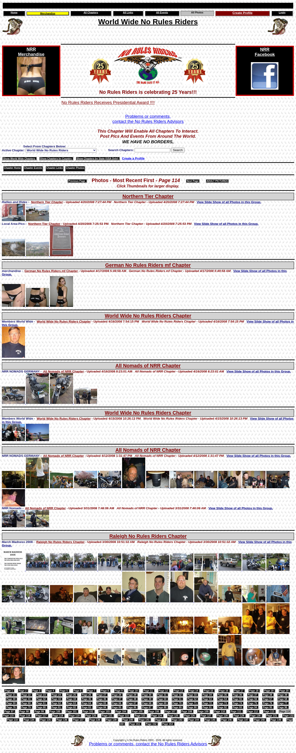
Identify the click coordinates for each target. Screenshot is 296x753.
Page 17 (239, 690)
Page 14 (194, 690)
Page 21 (11, 694)
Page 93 (238, 707)
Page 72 (207, 703)
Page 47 (117, 699)
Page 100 (55, 711)
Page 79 (26, 707)
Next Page (193, 181)
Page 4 (50, 690)
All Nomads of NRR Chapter (148, 366)
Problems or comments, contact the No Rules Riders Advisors (148, 743)
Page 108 (187, 711)
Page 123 (140, 715)
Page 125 (173, 715)
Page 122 (124, 715)
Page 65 (102, 703)
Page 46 (102, 699)
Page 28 (117, 694)
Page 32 (177, 694)
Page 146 (226, 719)
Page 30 (147, 694)
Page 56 (253, 699)
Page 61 (41, 703)
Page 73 (223, 703)
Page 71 (192, 703)
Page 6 (78, 690)
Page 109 (203, 711)
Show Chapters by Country (56, 158)
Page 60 (26, 703)
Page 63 (72, 703)
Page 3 (36, 690)
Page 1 (9, 690)
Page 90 (192, 707)
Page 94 (253, 707)
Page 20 (284, 690)
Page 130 (255, 715)
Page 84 (102, 707)
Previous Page (77, 181)
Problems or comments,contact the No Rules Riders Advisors (148, 119)
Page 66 (117, 703)
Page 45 (87, 699)
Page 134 (29, 719)
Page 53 (207, 699)
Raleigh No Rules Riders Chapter (148, 536)
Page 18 (254, 690)
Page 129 (239, 715)
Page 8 (105, 690)
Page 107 (170, 711)
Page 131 (272, 715)
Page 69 (162, 703)
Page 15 (209, 690)
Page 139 (111, 719)
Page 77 (283, 703)
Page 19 (269, 690)
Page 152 (151, 724)
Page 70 (177, 703)
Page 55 (238, 699)
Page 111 (236, 711)
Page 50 (162, 699)
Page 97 (9, 711)
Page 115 (8, 715)
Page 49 (147, 699)
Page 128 (222, 715)
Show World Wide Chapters (19, 158)
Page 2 (22, 690)
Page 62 (57, 703)
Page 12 (164, 690)
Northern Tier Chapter (147, 196)
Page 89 (177, 707)
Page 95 (268, 707)
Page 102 (88, 711)
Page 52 (192, 699)
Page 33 (192, 694)
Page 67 (132, 703)
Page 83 (87, 707)
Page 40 (11, 699)
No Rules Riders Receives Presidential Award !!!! (108, 102)
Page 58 (283, 699)
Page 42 (41, 699)
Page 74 (238, 703)
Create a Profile (133, 158)
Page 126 (189, 715)
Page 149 (276, 719)
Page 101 (71, 711)
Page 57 (268, 699)
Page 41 (26, 699)
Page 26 (87, 694)
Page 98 (24, 711)
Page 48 (132, 699)
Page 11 (148, 690)
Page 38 (268, 694)
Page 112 (253, 711)
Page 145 (210, 719)
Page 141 (144, 719)
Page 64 (87, 703)
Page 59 (11, 703)
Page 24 (57, 694)
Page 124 (157, 715)
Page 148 (259, 719)
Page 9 (119, 690)
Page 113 (269, 711)
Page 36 (238, 694)
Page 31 (162, 694)
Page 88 (162, 707)
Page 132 (288, 715)
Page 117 (41, 715)
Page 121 (107, 715)
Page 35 (223, 694)
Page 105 (137, 711)
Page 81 (57, 707)
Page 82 (72, 707)
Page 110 (219, 711)
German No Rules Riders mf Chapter (148, 265)
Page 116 (25, 715)
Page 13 (179, 690)
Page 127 (206, 715)
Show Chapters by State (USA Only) (98, 158)
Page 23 (41, 694)
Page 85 (117, 707)
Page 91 (207, 707)
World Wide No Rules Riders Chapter (148, 316)
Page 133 (12, 719)
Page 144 (194, 719)
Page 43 (57, 699)
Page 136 (62, 719)
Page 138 (95, 719)
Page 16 (224, 690)
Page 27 (102, 694)
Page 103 (104, 711)
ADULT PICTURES (217, 181)
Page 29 (132, 694)
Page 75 (253, 703)
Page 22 (26, 694)
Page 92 (223, 707)
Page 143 (177, 719)
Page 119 (74, 715)
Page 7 (91, 690)
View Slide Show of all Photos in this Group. (229, 202)
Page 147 (243, 719)
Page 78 (11, 707)
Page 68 (147, 703)
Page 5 (64, 690)
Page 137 (78, 719)
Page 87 (147, 707)
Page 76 (268, 703)
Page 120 (91, 715)
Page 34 (207, 694)
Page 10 (133, 690)
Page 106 (154, 711)
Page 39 (283, 694)
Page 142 (160, 719)
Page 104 (121, 711)
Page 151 (135, 724)
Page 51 (177, 699)
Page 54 (223, 699)
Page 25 (72, 694)
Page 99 (39, 711)
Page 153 (167, 724)
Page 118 (58, 715)
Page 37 (253, 694)
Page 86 (132, 707)
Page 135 (45, 719)
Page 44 (72, 699)
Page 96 (283, 707)
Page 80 (41, 707)
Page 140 (128, 719)
